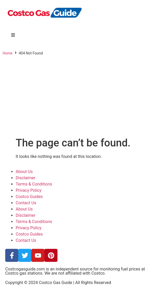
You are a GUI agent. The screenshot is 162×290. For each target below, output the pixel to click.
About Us (24, 171)
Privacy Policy (29, 190)
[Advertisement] (81, 97)
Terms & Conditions (34, 184)
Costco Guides (29, 196)
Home (8, 53)
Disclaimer (25, 177)
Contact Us (26, 202)
